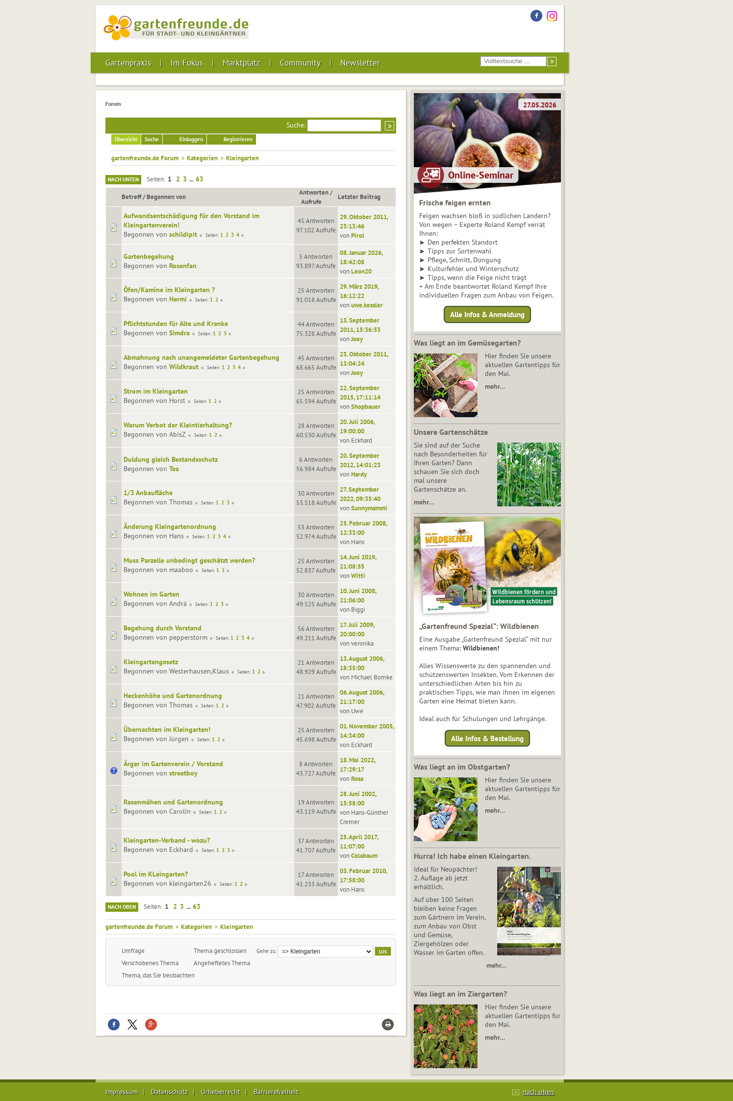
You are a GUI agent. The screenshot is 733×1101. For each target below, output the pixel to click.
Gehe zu (266, 950)
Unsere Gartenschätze (451, 432)
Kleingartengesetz (151, 661)
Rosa (357, 778)
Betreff (131, 196)
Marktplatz (241, 62)
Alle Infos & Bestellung (487, 738)
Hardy (359, 474)
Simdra (179, 332)
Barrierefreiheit (276, 1091)
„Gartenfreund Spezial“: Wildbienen (479, 626)
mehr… (495, 386)
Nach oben (122, 906)
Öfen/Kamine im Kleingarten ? (169, 289)
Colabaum (364, 855)
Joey (357, 339)
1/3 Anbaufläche (148, 492)
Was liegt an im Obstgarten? (462, 767)
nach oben (538, 1091)
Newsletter (360, 62)
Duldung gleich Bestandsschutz (171, 459)
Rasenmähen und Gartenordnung (173, 802)
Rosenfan (183, 265)
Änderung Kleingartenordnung (170, 526)
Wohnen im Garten (151, 594)
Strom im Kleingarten (156, 391)
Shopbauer (365, 406)
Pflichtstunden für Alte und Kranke (176, 323)
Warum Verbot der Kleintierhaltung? (178, 425)
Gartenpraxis (128, 62)
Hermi (178, 299)
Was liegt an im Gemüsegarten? (467, 343)
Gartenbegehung (149, 256)
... (192, 179)
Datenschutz (169, 1091)
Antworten (314, 192)
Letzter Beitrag (359, 196)
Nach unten (123, 179)
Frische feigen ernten (455, 202)
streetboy (183, 773)
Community (300, 62)
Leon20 (361, 271)
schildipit (183, 234)
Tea (174, 468)
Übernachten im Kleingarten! (167, 729)
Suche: (295, 125)
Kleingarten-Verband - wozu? (167, 840)
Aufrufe (315, 201)
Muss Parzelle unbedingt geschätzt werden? (189, 560)
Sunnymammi (369, 508)
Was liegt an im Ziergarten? (460, 994)
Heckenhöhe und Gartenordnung (173, 695)
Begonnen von (166, 196)
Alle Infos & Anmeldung (487, 314)
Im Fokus (187, 62)
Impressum (121, 1091)
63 (199, 179)
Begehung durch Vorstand (163, 628)
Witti (358, 575)
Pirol (357, 235)
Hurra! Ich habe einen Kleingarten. (472, 856)
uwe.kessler (367, 305)
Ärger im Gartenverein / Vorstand (173, 763)
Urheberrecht (220, 1091)
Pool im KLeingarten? (156, 874)
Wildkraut (184, 366)
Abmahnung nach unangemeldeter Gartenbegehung (201, 357)
